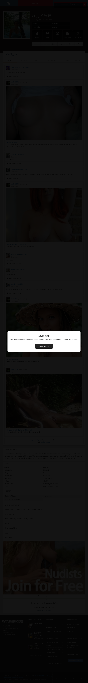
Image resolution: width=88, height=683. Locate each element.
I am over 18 (44, 346)
